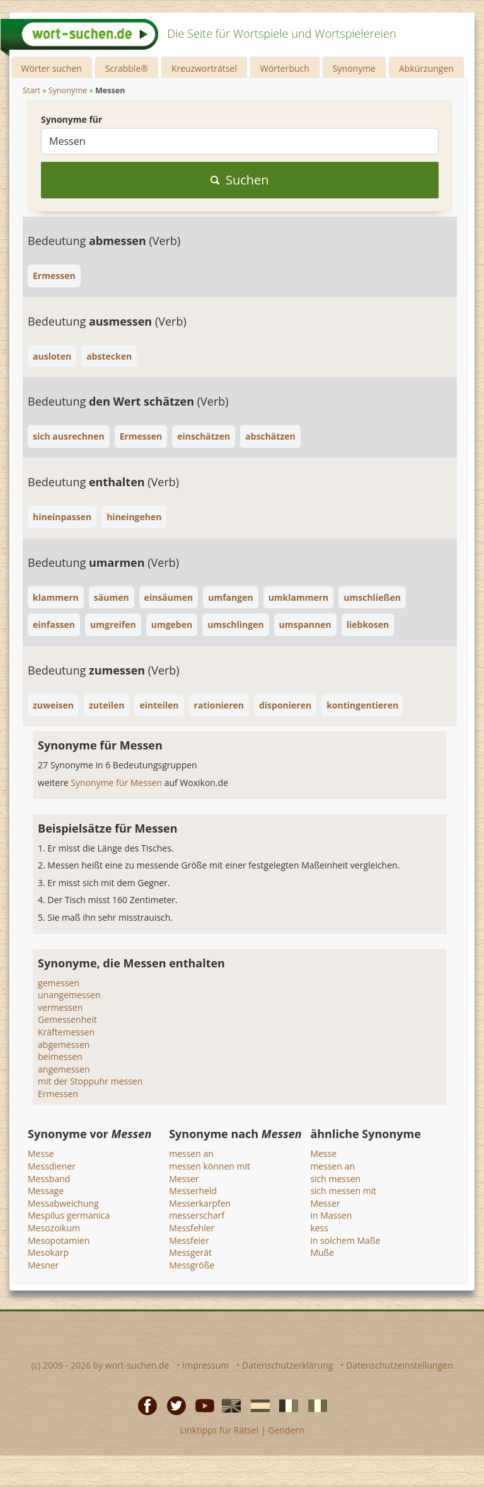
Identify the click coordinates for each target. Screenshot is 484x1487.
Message (46, 1191)
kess (319, 1228)
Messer (184, 1179)
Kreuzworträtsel (204, 68)
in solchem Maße (345, 1240)
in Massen (331, 1215)
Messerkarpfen (200, 1203)
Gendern (286, 1430)
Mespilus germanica (69, 1215)
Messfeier (189, 1240)
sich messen (335, 1179)
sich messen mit (343, 1191)
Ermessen (58, 1094)
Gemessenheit (67, 1019)
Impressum (205, 1365)
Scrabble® (126, 68)
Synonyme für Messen (117, 783)
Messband (49, 1179)
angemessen (63, 1069)
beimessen (60, 1057)
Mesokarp (48, 1252)
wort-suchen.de (137, 1365)
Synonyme (354, 68)
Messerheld (193, 1191)
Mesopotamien (58, 1240)
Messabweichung (63, 1203)
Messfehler (191, 1228)
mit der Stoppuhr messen (90, 1081)
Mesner (43, 1265)
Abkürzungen (426, 68)
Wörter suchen (51, 68)
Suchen (239, 179)
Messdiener (52, 1166)
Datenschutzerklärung (287, 1365)
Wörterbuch (284, 68)
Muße (322, 1252)
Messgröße (191, 1265)
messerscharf (196, 1215)
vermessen (60, 1007)
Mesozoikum (54, 1228)
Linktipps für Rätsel (219, 1430)
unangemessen (69, 995)
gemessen (58, 983)
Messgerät (190, 1252)
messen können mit (209, 1166)
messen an (191, 1153)
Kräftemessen (66, 1032)
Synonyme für (71, 119)
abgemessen (63, 1045)
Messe (41, 1153)
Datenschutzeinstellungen (399, 1365)
